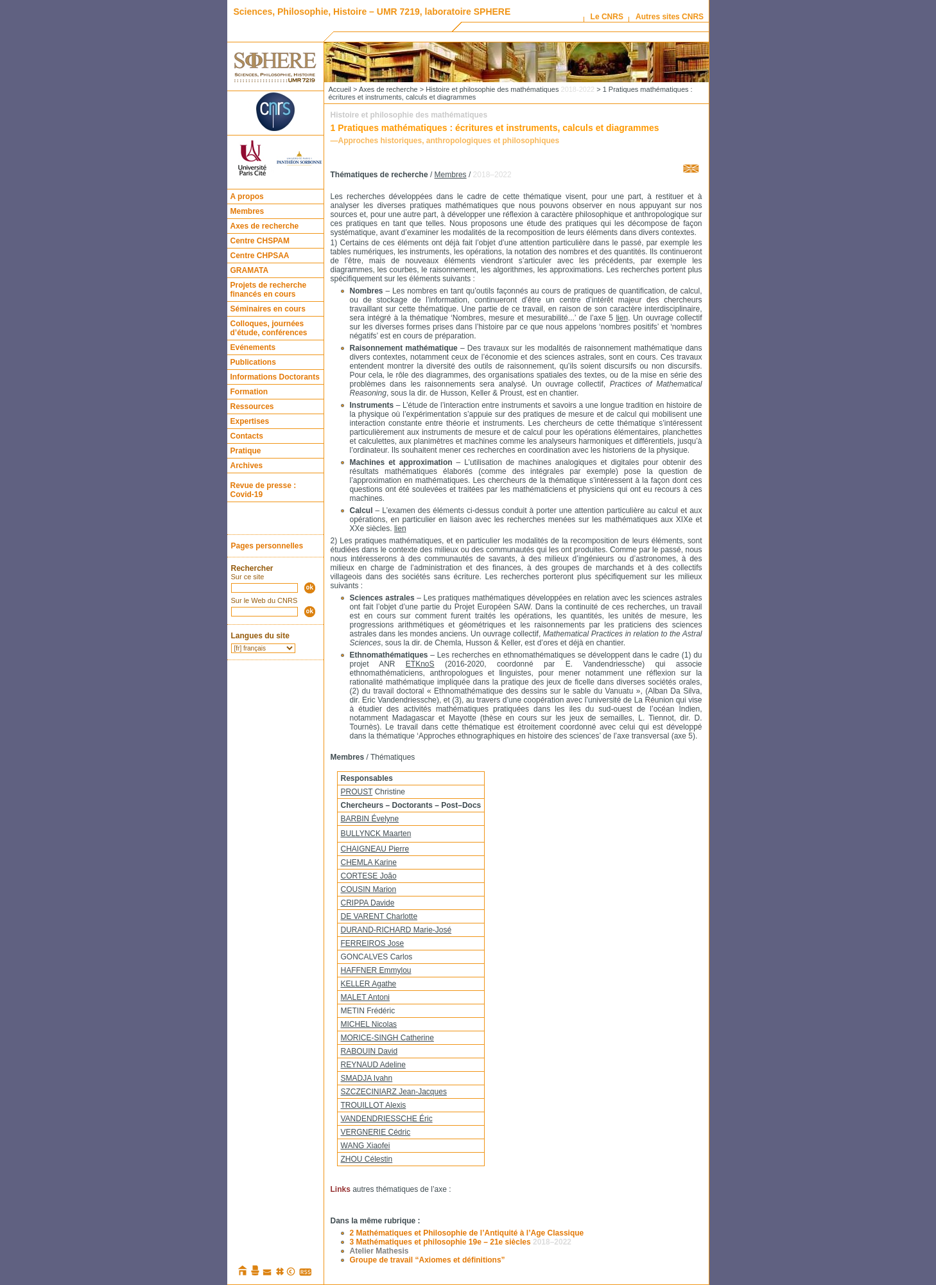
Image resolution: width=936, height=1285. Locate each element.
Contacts (246, 436)
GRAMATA (249, 270)
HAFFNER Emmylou (376, 970)
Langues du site (260, 635)
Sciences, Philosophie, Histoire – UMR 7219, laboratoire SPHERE (372, 11)
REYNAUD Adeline (373, 1064)
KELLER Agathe (369, 983)
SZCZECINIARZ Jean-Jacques (394, 1091)
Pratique (245, 450)
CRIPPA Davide (368, 902)
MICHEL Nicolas (369, 1024)
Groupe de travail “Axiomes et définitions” (427, 1259)
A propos (247, 196)
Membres (247, 211)
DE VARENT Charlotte (379, 916)
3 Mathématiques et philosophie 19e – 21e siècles (461, 1241)
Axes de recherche (264, 226)
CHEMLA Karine (369, 862)
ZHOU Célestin (367, 1159)
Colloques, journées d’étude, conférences (269, 328)
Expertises (250, 421)
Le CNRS (607, 16)
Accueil (340, 89)
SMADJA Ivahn (367, 1078)
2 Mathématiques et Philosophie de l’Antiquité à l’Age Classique (467, 1232)
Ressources (252, 406)
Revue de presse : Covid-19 (263, 490)
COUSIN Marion (369, 889)
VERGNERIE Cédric (376, 1132)
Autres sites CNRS (670, 16)
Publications (253, 362)
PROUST (357, 791)
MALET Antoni (365, 997)
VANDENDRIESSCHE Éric (387, 1118)
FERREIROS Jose (372, 943)
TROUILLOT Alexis (373, 1105)
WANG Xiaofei (365, 1145)
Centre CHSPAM (260, 240)
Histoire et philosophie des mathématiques (510, 89)
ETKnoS (420, 664)
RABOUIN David (369, 1051)
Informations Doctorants (275, 376)
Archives (246, 465)
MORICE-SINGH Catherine (387, 1037)
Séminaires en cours (268, 308)
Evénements (253, 347)
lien (622, 317)
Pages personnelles (267, 545)
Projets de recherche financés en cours (268, 290)
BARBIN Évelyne (370, 818)
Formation (249, 391)
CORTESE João (369, 875)
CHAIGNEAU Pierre (375, 848)
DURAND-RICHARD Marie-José (396, 929)
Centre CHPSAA (260, 255)
